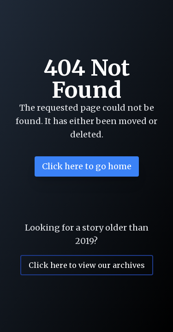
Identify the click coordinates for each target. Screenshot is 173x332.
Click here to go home (86, 166)
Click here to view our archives (87, 265)
